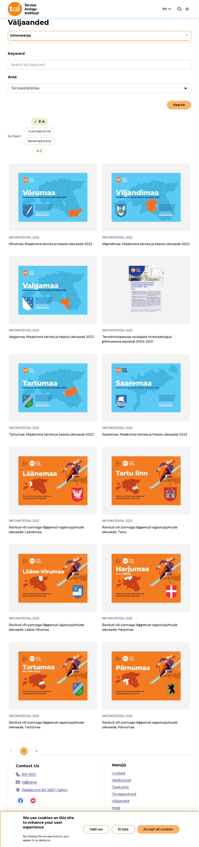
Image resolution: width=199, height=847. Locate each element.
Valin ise (96, 829)
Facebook (20, 800)
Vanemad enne (39, 141)
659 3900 (29, 774)
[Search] (179, 9)
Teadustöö (120, 787)
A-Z (39, 151)
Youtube (33, 800)
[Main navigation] (187, 9)
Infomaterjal (20, 35)
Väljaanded (120, 801)
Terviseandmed (124, 794)
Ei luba (123, 829)
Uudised (118, 773)
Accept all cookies (158, 829)
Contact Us (27, 765)
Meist (116, 808)
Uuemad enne (39, 131)
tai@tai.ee (29, 782)
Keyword (16, 53)
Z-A (42, 121)
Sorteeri (14, 136)
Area (12, 77)
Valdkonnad (121, 780)
